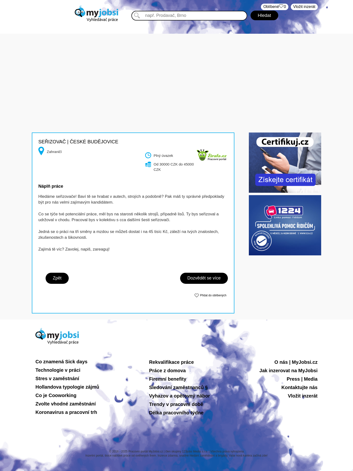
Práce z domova (167, 370)
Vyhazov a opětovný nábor (179, 395)
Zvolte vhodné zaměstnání (65, 403)
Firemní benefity (167, 379)
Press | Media (302, 379)
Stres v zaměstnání (57, 378)
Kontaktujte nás (299, 387)
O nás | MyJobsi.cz (296, 362)
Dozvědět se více (204, 278)
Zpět (57, 278)
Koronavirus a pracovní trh (66, 412)
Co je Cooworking (55, 395)
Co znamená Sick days (61, 361)
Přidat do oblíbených (213, 295)
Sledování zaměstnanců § (178, 387)
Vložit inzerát (304, 7)
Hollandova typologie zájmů (67, 387)
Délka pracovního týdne (176, 412)
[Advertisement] (176, 67)
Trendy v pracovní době (176, 404)
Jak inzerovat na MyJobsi (288, 370)
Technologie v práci (57, 370)
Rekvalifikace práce (171, 362)
